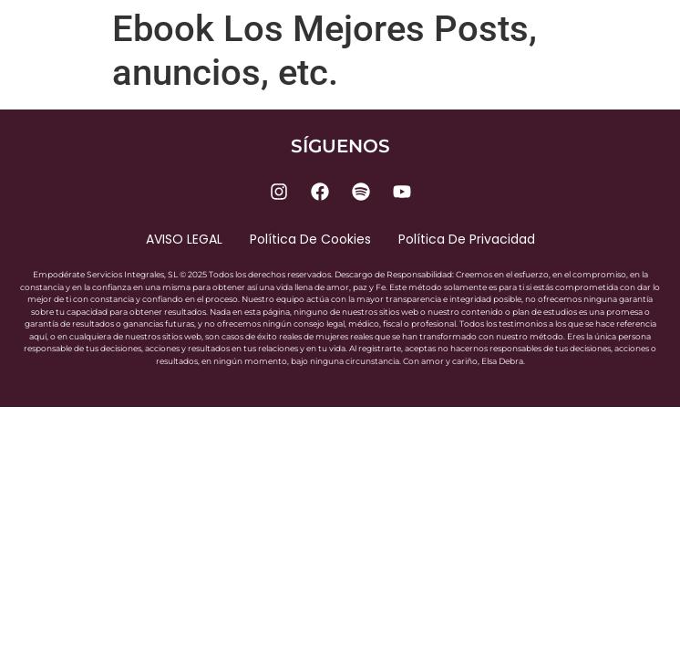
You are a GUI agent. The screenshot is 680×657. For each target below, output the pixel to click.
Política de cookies (310, 239)
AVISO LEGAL (184, 239)
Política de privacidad (466, 239)
